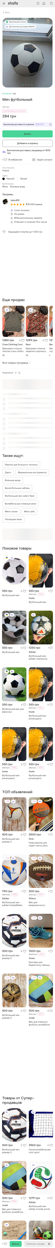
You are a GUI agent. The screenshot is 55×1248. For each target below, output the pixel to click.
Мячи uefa (29, 452)
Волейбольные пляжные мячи (20, 444)
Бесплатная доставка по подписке (27, 124)
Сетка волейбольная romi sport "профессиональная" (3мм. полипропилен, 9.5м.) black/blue (40, 1032)
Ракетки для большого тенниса (21, 405)
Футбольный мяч (11, 535)
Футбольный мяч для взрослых (13, 651)
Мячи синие (11, 452)
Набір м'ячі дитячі (38, 1143)
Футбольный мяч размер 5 (11, 781)
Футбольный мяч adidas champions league (38, 598)
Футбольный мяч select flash (19, 436)
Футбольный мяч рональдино (37, 657)
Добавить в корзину (27, 143)
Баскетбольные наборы (17, 428)
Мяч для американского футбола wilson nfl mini (40, 844)
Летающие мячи (13, 459)
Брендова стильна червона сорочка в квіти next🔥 (36, 290)
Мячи (7, 12)
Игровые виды (17, 186)
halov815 (15, 200)
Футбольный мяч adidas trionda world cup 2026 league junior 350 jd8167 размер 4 (40, 1088)
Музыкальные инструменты (32, 413)
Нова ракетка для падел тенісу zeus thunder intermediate (39, 784)
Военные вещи (13, 420)
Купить (27, 134)
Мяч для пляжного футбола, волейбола (39, 964)
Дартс (8, 413)
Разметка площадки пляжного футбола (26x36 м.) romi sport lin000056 (12, 1144)
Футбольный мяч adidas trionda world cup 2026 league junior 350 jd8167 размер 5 (13, 1201)
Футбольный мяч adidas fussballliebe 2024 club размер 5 (12, 844)
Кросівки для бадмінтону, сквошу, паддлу (39, 904)
